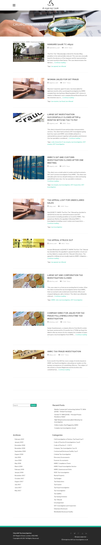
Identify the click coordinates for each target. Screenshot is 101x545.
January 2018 (19, 472)
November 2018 (20, 448)
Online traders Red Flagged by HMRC (66, 425)
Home (76, 24)
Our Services (84, 24)
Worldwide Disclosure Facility (63, 512)
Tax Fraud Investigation (61, 487)
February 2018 (19, 469)
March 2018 (18, 466)
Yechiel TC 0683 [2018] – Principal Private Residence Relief (67, 416)
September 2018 (20, 451)
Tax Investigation (59, 490)
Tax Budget (57, 478)
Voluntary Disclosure (60, 509)
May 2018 (18, 463)
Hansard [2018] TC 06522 (60, 44)
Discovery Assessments (62, 457)
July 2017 (18, 484)
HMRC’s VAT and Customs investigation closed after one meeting (65, 160)
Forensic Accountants (61, 460)
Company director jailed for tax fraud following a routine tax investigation (66, 316)
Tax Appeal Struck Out (60, 240)
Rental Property (59, 475)
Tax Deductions (59, 481)
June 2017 (18, 487)
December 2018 (20, 445)
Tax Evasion (58, 484)
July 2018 (18, 457)
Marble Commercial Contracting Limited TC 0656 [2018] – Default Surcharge (70, 410)
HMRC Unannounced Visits (63, 469)
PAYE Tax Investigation (61, 472)
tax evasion (55, 101)
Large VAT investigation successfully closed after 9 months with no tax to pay (63, 117)
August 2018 (19, 454)
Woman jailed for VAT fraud (63, 79)
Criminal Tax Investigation (62, 454)
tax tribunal (62, 66)
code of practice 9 (57, 142)
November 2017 (20, 475)
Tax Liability (57, 493)
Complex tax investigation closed (65, 428)
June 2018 (18, 460)
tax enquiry (67, 142)
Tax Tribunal (58, 499)
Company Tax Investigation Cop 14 (65, 448)
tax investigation (76, 142)
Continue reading (60, 62)
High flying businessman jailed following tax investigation (68, 421)
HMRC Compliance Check (62, 463)
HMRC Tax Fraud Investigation (64, 351)
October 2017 (19, 478)
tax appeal (54, 66)
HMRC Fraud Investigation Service (65, 466)
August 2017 (19, 481)
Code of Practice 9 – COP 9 (63, 445)
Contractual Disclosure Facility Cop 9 (66, 451)
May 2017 (18, 490)
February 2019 (19, 439)
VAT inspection (76, 185)
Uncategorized (59, 503)
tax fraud (62, 101)
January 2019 (19, 442)
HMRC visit (55, 300)
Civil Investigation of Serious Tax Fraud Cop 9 (68, 439)
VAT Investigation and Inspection (65, 506)
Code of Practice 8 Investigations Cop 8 (67, 442)
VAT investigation (59, 144)
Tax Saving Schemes (60, 496)
